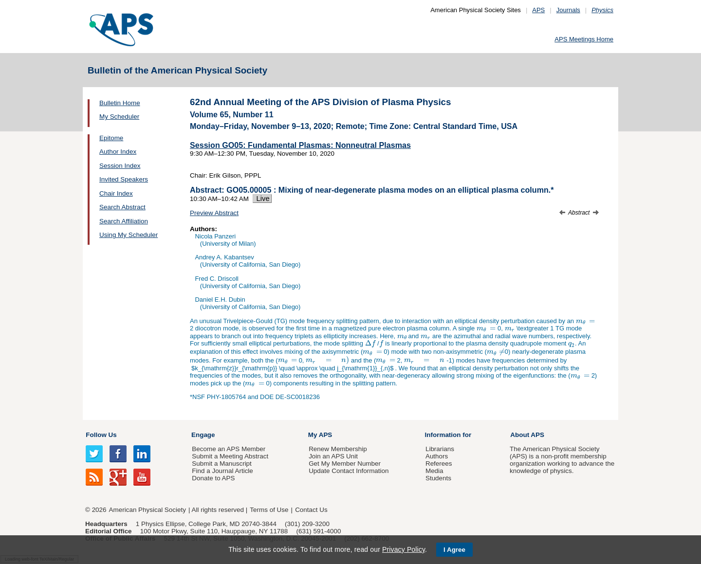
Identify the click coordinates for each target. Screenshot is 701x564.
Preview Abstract (214, 213)
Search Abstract (122, 207)
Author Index (117, 151)
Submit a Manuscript (221, 463)
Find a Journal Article (222, 470)
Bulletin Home (119, 103)
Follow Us (101, 434)
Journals (568, 10)
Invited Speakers (123, 179)
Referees (438, 463)
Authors (436, 456)
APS (538, 10)
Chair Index (116, 193)
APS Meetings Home (583, 39)
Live (262, 198)
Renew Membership (338, 449)
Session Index (119, 165)
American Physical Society (147, 509)
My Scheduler (119, 116)
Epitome (111, 138)
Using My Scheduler (128, 234)
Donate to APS (213, 478)
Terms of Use (269, 509)
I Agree (454, 549)
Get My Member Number (345, 463)
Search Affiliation (123, 221)
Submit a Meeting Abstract (230, 456)
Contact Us (311, 509)
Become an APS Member (228, 449)
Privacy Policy (403, 549)
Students (438, 478)
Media (434, 470)
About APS (527, 434)
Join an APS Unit (333, 456)
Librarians (439, 449)
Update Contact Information (348, 470)
